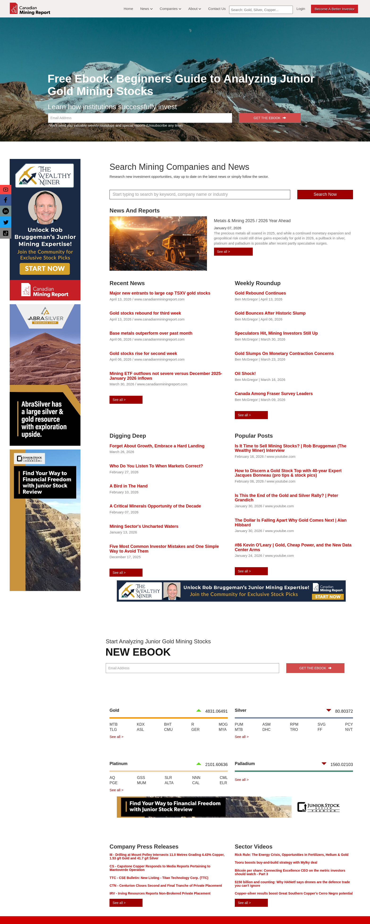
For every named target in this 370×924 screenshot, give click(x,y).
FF (320, 730)
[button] (5, 189)
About (194, 9)
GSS (141, 778)
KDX (141, 724)
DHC (266, 730)
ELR (223, 783)
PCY (349, 724)
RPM (294, 724)
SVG (322, 724)
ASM (266, 724)
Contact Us (217, 9)
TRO (294, 730)
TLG (113, 730)
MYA (223, 730)
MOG (223, 724)
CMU (168, 730)
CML (224, 778)
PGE (113, 783)
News (146, 9)
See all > (223, 252)
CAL (196, 783)
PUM (239, 724)
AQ (112, 778)
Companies (170, 9)
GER (195, 730)
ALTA (169, 783)
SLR (168, 778)
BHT (168, 724)
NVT (349, 730)
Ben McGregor (246, 299)
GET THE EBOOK (270, 118)
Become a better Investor (334, 9)
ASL (140, 730)
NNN (196, 778)
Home (128, 9)
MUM (141, 783)
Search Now (325, 194)
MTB (113, 724)
